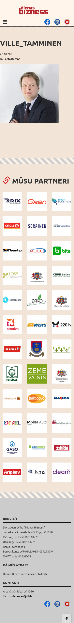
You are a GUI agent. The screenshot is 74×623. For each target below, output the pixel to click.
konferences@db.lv (20, 596)
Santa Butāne (12, 58)
